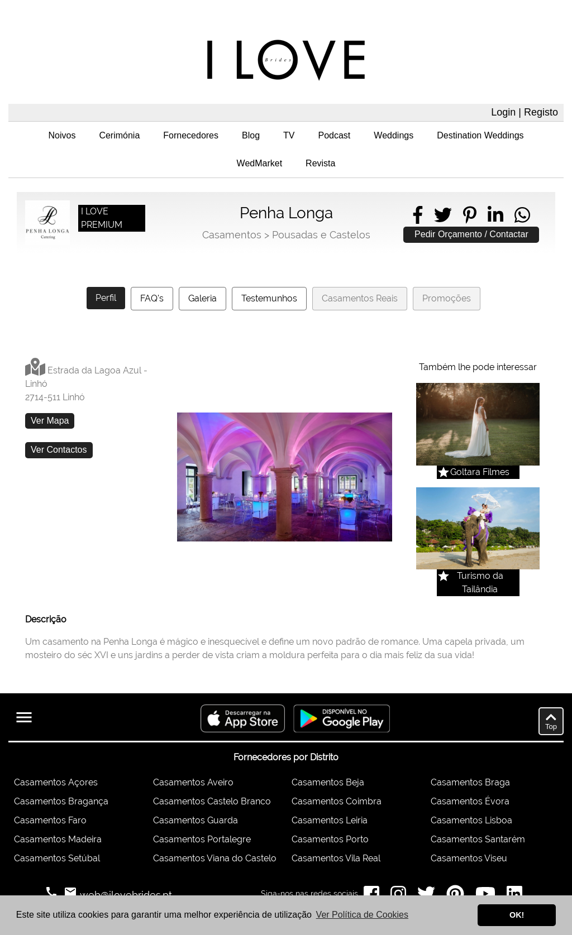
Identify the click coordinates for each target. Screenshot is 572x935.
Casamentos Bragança (61, 801)
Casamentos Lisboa (471, 820)
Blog (251, 135)
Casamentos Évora (470, 801)
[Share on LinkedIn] (495, 215)
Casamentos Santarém (478, 839)
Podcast (334, 135)
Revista (320, 163)
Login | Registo (524, 112)
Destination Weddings (480, 135)
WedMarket (260, 163)
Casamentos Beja (328, 782)
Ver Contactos (59, 449)
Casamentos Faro (50, 820)
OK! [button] (516, 914)
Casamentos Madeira (58, 839)
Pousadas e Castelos (321, 235)
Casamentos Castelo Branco (212, 801)
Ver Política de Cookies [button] (362, 914)
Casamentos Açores (56, 782)
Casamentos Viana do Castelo (215, 858)
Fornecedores (190, 135)
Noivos (61, 135)
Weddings (393, 135)
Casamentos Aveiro (193, 782)
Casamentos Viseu (469, 858)
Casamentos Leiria (330, 820)
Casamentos (231, 235)
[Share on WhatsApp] (522, 215)
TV (288, 135)
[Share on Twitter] (442, 215)
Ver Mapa (50, 420)
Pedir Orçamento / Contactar (471, 234)
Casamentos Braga (470, 782)
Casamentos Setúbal (57, 858)
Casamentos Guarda (195, 820)
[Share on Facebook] (417, 215)
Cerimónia (119, 135)
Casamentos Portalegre (202, 839)
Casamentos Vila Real (336, 858)
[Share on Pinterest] (469, 215)
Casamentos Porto (330, 839)
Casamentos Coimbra (337, 801)
